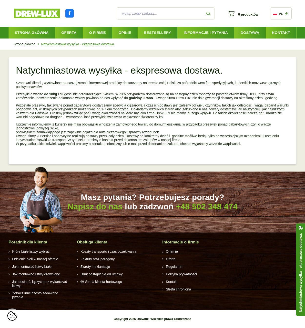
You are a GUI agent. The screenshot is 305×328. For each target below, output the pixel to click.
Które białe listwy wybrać (31, 251)
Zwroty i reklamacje (95, 267)
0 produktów (248, 14)
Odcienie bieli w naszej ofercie (35, 259)
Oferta (68, 32)
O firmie (97, 32)
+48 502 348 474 (207, 206)
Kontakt (281, 32)
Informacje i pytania (206, 32)
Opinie (125, 32)
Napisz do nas (94, 206)
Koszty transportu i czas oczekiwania (108, 251)
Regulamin (174, 267)
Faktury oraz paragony (98, 259)
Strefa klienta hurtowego (103, 282)
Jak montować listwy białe (31, 267)
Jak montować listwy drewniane (36, 274)
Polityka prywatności (181, 274)
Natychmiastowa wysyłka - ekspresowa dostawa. (301, 272)
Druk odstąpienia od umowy (102, 274)
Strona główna (32, 32)
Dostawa (250, 32)
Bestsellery (157, 32)
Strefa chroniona (178, 289)
